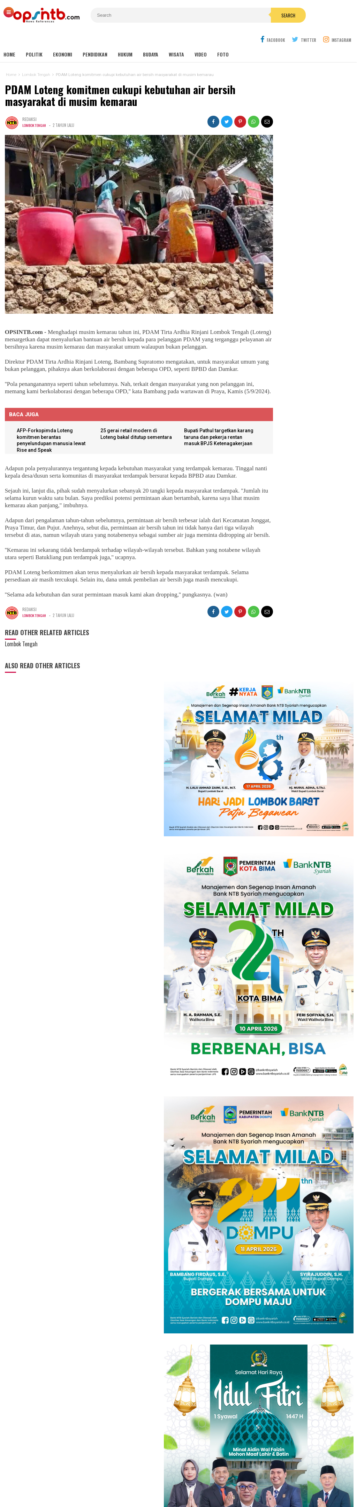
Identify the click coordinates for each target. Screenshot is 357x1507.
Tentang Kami (114, 1478)
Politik (34, 38)
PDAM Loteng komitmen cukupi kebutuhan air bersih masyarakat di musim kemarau (118, 79)
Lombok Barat (137, 1387)
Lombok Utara (201, 1387)
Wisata (176, 38)
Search (221, 15)
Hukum (125, 38)
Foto (223, 38)
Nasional (213, 1379)
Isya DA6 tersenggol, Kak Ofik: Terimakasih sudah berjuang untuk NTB (302, 799)
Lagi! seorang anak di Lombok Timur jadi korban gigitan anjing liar (295, 999)
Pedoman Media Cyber (200, 1478)
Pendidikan (95, 38)
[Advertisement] (290, 1401)
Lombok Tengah (34, 109)
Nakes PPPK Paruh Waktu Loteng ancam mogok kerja (292, 1127)
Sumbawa (161, 1387)
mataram (194, 1379)
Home (9, 38)
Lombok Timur (137, 1379)
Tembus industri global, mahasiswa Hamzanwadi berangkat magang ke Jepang (294, 969)
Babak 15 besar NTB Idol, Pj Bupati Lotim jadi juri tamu (301, 779)
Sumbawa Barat (161, 1394)
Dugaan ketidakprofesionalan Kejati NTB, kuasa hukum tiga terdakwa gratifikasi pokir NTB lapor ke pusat (299, 1094)
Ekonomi (62, 38)
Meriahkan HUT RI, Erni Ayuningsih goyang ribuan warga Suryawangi (301, 837)
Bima (139, 1394)
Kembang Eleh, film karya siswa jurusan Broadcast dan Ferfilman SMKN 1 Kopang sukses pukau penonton (300, 757)
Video (201, 38)
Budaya (150, 38)
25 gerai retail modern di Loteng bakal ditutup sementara (122, 423)
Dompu (178, 1387)
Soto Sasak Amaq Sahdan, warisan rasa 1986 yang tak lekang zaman (293, 1155)
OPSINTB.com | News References (173, 1489)
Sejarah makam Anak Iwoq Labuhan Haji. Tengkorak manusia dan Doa (294, 1026)
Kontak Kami (152, 1478)
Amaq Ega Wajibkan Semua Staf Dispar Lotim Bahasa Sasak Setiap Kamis (309, 936)
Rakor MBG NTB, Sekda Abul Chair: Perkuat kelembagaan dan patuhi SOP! (294, 1057)
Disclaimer (246, 1478)
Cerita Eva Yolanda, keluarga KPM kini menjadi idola (297, 818)
